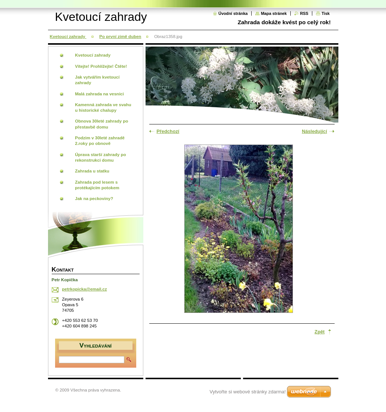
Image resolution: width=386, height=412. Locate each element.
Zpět (320, 332)
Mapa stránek (274, 13)
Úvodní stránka (233, 13)
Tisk (326, 13)
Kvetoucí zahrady (68, 36)
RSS (304, 13)
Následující (314, 131)
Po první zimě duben (120, 36)
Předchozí (168, 131)
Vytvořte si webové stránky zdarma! (248, 391)
